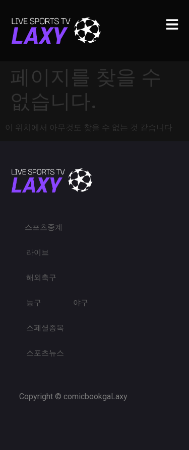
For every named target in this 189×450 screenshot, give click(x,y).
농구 (33, 302)
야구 (80, 302)
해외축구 (41, 277)
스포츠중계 (43, 227)
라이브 (37, 252)
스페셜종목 (45, 327)
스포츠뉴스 (45, 352)
